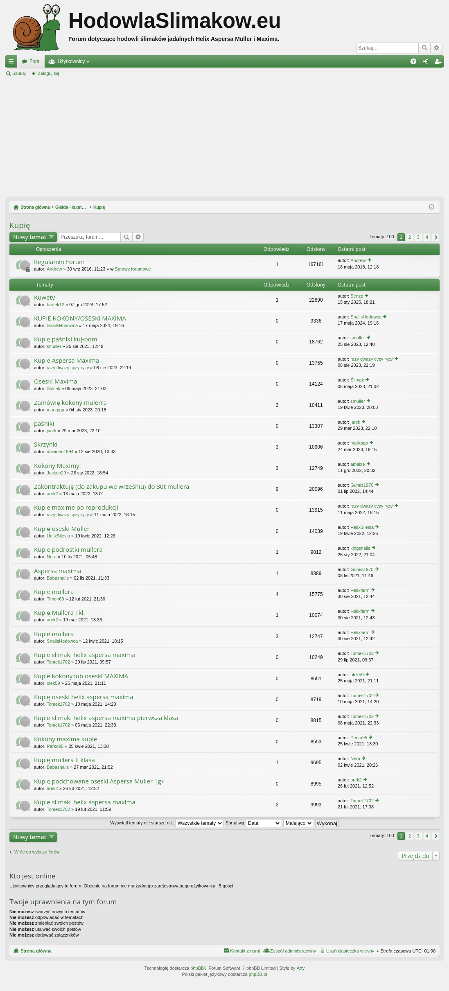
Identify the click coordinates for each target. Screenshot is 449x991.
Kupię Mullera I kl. (59, 612)
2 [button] (409, 237)
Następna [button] (436, 237)
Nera (51, 556)
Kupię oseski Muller (62, 529)
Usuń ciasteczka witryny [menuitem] (350, 950)
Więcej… (12, 63)
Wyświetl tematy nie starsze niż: (166, 822)
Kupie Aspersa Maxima (66, 360)
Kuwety (44, 297)
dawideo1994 (60, 451)
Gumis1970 (361, 485)
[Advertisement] (224, 136)
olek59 (53, 683)
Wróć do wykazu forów (36, 851)
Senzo (356, 295)
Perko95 (55, 746)
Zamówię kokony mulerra (70, 402)
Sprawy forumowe (133, 268)
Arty (301, 968)
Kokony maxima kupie (65, 739)
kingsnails (360, 548)
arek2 (52, 493)
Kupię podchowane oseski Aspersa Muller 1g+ (99, 781)
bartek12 (55, 304)
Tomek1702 (58, 661)
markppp (55, 409)
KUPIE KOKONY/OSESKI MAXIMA (80, 318)
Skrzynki (46, 444)
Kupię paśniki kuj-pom (65, 339)
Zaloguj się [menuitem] (427, 63)
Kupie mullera (54, 592)
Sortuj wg (253, 822)
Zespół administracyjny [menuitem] (293, 950)
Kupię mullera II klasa (64, 760)
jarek (51, 430)
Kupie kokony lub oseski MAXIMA (81, 676)
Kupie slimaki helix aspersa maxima (84, 655)
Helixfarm (359, 590)
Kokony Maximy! (57, 466)
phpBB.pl (258, 974)
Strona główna (36, 950)
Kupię (19, 225)
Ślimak (53, 388)
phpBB (197, 968)
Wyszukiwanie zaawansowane (436, 48)
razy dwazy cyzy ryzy (68, 367)
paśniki (44, 423)
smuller (54, 346)
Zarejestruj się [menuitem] (439, 63)
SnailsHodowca (62, 325)
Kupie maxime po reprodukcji (76, 507)
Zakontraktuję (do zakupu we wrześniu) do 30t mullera (111, 486)
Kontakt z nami (245, 950)
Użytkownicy (71, 61)
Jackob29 (56, 472)
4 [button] (427, 237)
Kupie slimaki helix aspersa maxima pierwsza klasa (106, 718)
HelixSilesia (58, 535)
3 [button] (418, 237)
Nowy (29, 237)
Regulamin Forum (59, 262)
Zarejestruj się (85, 73)
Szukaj (424, 48)
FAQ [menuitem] (416, 63)
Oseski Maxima (55, 381)
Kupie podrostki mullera (68, 549)
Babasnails (58, 578)
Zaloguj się (48, 73)
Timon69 (55, 598)
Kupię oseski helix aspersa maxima (83, 697)
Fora (34, 61)
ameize (357, 464)
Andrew (54, 268)
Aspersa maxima (57, 571)
